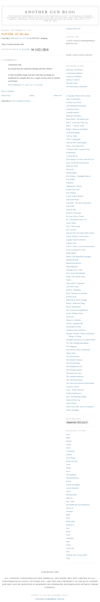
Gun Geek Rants (72, 199)
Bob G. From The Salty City (77, 122)
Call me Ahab (71, 136)
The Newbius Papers (74, 370)
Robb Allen (70, 521)
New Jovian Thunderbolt (75, 273)
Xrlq (68, 558)
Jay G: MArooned (73, 226)
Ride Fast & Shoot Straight (76, 300)
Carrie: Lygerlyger (73, 139)
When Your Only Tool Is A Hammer (80, 407)
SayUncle (70, 317)
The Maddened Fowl (74, 366)
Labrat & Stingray (73, 485)
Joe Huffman (71, 475)
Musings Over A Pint (74, 270)
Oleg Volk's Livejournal (75, 283)
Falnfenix (70, 183)
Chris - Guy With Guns (75, 146)
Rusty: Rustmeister (73, 307)
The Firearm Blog (73, 363)
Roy (67, 528)
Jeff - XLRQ (71, 230)
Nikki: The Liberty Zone (75, 276)
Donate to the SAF (73, 29)
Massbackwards (72, 260)
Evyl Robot (70, 179)
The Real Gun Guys (73, 373)
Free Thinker (71, 193)
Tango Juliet (71, 353)
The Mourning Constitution (76, 86)
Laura (68, 491)
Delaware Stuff (72, 166)
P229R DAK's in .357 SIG (19, 38)
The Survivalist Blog (74, 380)
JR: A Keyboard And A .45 (76, 219)
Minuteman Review (73, 263)
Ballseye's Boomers (73, 116)
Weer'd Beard (71, 403)
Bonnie (69, 441)
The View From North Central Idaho (80, 383)
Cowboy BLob (72, 156)
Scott (68, 535)
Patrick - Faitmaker (73, 290)
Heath (68, 468)
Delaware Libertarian (74, 70)
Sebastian (70, 538)
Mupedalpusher (72, 266)
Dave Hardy (70, 458)
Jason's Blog (71, 223)
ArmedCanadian (72, 112)
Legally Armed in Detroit (76, 240)
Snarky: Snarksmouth (74, 323)
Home (32, 95)
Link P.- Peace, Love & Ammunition (80, 246)
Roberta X (70, 525)
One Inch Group (72, 286)
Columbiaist (71, 152)
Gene (68, 464)
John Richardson (72, 478)
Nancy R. (69, 508)
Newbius (69, 511)
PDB (68, 515)
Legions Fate (71, 243)
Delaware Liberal (73, 80)
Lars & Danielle (72, 488)
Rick (68, 518)
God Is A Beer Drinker (75, 196)
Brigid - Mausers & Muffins (77, 129)
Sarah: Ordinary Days (74, 313)
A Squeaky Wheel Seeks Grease (78, 96)
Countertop (70, 451)
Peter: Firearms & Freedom (76, 293)
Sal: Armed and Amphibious (77, 310)
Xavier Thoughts (72, 410)
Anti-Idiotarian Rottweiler (76, 106)
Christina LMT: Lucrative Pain (78, 149)
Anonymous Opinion (74, 73)
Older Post (58, 95)
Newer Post (5, 95)
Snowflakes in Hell (73, 327)
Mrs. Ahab (70, 501)
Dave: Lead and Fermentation (77, 163)
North (68, 280)
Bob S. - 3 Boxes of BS (75, 126)
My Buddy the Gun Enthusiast (77, 505)
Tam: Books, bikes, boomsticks (78, 350)
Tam (68, 541)
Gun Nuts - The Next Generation (78, 203)
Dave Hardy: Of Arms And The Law (80, 159)
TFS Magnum (71, 346)
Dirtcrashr (70, 169)
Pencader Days (72, 83)
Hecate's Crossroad (73, 213)
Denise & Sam (71, 461)
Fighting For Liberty (74, 186)
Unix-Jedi (70, 548)
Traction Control (72, 386)
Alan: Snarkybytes (73, 99)
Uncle (68, 545)
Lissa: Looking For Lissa (75, 250)
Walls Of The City (73, 400)
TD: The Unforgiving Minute (77, 343)
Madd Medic (71, 253)
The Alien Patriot (72, 356)
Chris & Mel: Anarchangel (76, 142)
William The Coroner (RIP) (76, 555)
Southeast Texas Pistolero (76, 330)
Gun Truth (70, 206)
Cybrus (69, 454)
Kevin (68, 481)
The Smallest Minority (75, 376)
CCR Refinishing (72, 132)
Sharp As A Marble (73, 320)
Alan (68, 434)
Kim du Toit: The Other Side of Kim (80, 233)
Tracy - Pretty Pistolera (75, 390)
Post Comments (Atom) (21, 101)
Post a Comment (7, 91)
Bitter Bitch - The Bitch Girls (77, 119)
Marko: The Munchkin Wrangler (78, 256)
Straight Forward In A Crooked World (80, 340)
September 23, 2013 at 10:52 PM (25, 85)
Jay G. (68, 471)
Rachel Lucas (71, 297)
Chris (68, 448)
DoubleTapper (71, 173)
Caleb (68, 444)
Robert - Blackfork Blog (75, 303)
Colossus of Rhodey (74, 76)
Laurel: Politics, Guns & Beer (77, 236)
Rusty (68, 531)
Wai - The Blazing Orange (76, 396)
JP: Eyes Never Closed (75, 216)
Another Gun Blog (50, 12)
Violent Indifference (74, 393)
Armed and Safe (72, 109)
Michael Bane (71, 495)
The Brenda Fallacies (74, 360)
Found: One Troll (72, 189)
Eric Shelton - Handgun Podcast (78, 176)
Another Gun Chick (73, 102)
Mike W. (69, 498)
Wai (67, 551)
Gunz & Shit (71, 209)
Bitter (68, 438)
